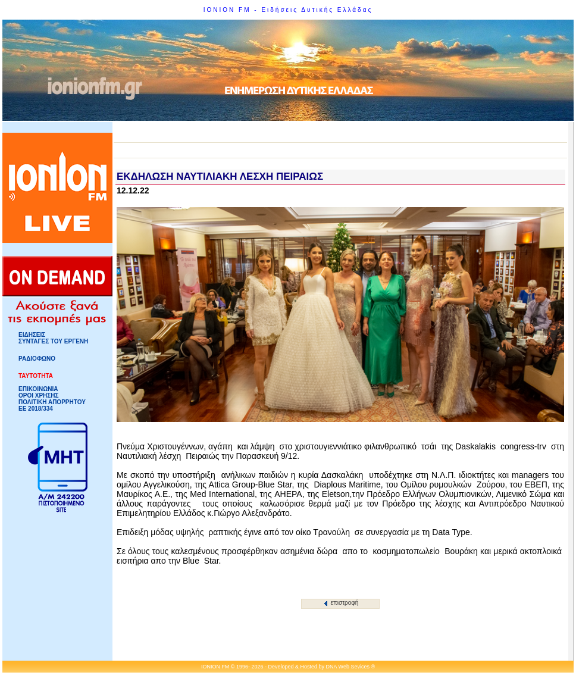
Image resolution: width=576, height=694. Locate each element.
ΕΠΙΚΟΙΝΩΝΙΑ (38, 389)
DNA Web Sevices (348, 667)
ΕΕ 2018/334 (35, 408)
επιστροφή (341, 602)
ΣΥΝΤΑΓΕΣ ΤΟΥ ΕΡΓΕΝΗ (53, 341)
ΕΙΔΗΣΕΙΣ (31, 335)
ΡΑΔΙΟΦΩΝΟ (36, 358)
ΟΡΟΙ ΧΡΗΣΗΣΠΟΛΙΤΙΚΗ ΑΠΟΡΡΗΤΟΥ (52, 398)
